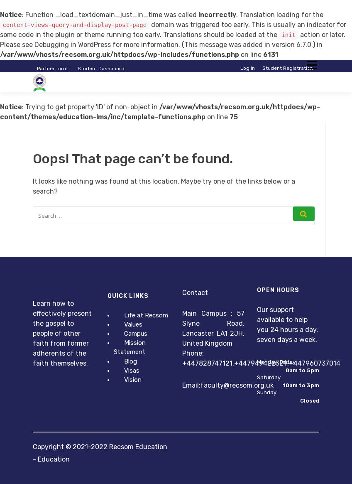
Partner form (52, 68)
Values (133, 324)
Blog (130, 361)
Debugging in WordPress (72, 45)
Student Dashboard (101, 68)
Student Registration (287, 68)
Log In (247, 68)
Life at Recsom (146, 315)
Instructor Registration (285, 75)
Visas (131, 370)
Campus (135, 333)
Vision (133, 379)
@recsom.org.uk (249, 385)
